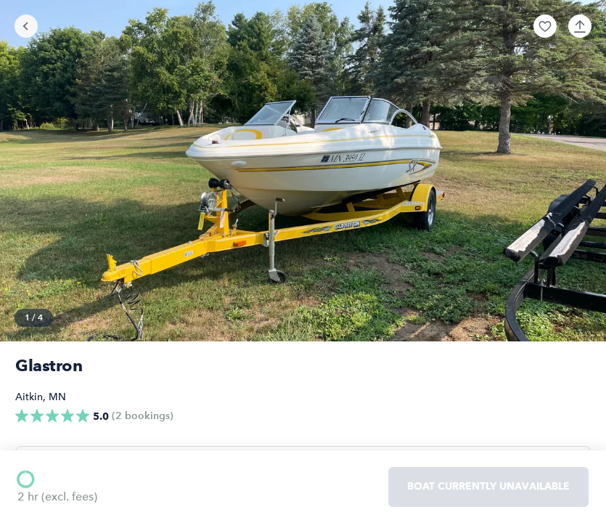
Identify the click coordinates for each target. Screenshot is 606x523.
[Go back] (26, 26)
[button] (545, 26)
